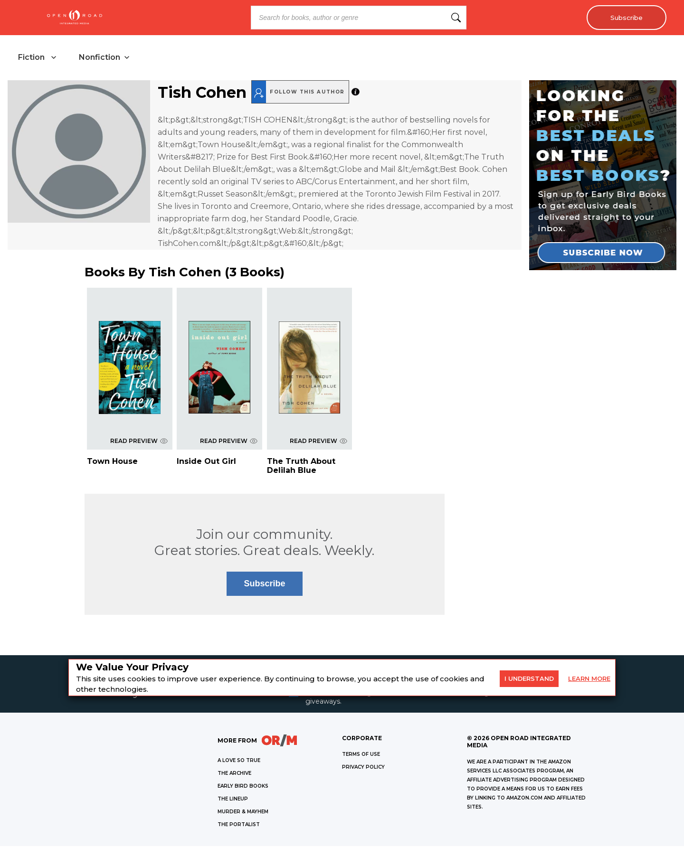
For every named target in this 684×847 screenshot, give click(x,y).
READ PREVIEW (139, 441)
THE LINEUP (233, 800)
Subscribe (625, 17)
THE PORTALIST (239, 825)
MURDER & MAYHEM (243, 812)
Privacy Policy (363, 768)
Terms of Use (361, 755)
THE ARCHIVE (234, 774)
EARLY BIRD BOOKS (243, 787)
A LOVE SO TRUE (239, 761)
